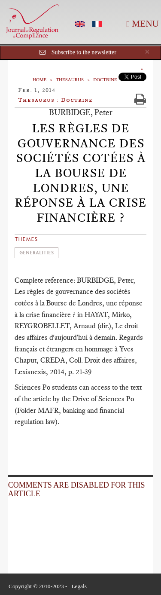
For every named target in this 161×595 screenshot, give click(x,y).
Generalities (36, 253)
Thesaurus (70, 79)
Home (39, 79)
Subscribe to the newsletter (84, 52)
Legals (79, 586)
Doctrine (105, 79)
